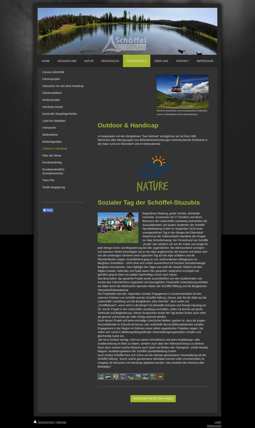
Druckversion (44, 422)
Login (218, 422)
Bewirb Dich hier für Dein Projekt (153, 398)
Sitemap (61, 422)
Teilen (48, 210)
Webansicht (214, 425)
